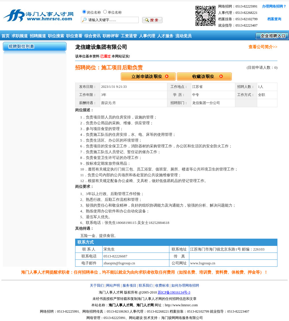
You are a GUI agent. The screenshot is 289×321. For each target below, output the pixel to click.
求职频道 (20, 36)
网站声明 (113, 285)
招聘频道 (38, 36)
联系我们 (146, 285)
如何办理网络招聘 (185, 285)
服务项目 (129, 285)
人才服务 (165, 36)
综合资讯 (92, 36)
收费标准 (162, 285)
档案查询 (274, 19)
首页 (5, 36)
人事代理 (147, 36)
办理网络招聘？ (274, 6)
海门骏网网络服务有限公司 (182, 318)
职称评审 (111, 36)
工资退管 (129, 36)
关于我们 (97, 285)
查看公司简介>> (263, 47)
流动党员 (183, 36)
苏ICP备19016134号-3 (174, 292)
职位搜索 (56, 36)
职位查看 (74, 36)
